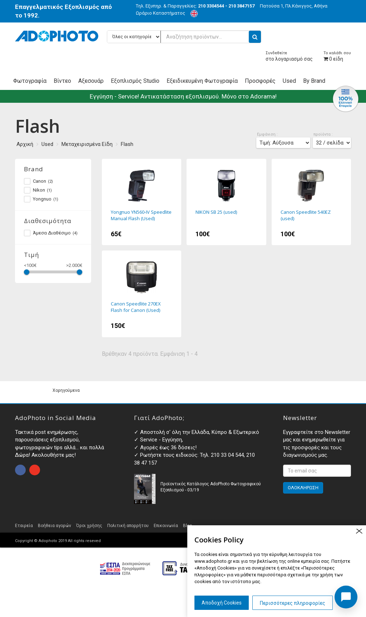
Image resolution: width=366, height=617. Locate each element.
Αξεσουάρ (91, 80)
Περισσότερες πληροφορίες (292, 603)
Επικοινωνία (166, 525)
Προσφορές (260, 80)
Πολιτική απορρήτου (128, 525)
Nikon (38, 190)
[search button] (255, 37)
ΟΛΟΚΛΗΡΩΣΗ (303, 487)
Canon (38, 181)
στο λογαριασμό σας (289, 56)
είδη (337, 56)
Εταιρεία (24, 525)
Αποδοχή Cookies (222, 603)
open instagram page (34, 470)
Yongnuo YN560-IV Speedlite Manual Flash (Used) (142, 202)
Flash (127, 144)
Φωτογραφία (29, 80)
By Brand (314, 80)
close (359, 531)
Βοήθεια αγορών (54, 525)
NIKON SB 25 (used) (226, 202)
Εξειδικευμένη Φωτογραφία (202, 80)
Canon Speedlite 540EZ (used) (311, 202)
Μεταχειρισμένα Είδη (87, 144)
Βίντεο (62, 80)
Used (289, 80)
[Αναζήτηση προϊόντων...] (184, 37)
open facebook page (20, 470)
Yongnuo (41, 199)
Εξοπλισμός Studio (135, 80)
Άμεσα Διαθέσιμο (51, 233)
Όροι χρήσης (89, 525)
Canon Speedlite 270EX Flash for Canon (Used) (142, 294)
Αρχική (24, 144)
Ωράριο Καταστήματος (160, 13)
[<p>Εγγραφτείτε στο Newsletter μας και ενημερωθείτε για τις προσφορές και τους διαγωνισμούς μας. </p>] (317, 471)
